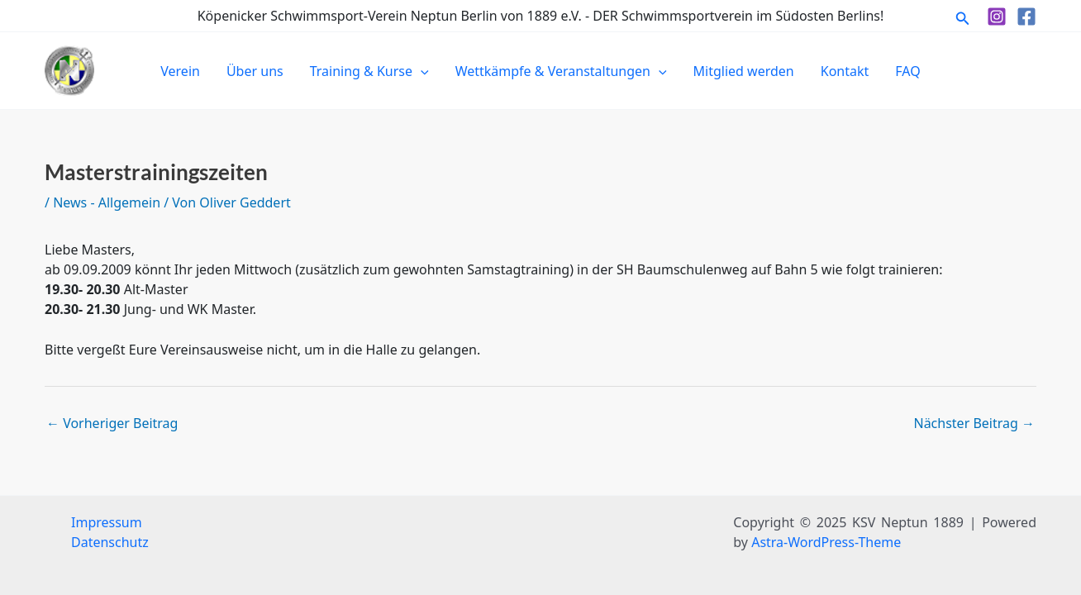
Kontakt (845, 71)
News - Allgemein (106, 202)
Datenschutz (110, 542)
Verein (180, 71)
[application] (420, 71)
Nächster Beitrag (974, 423)
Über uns (254, 71)
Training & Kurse (369, 71)
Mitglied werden (743, 71)
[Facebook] (1026, 16)
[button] (962, 16)
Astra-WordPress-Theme (826, 542)
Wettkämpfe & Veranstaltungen (561, 71)
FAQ (907, 71)
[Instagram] (997, 16)
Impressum (106, 522)
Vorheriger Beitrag (112, 423)
